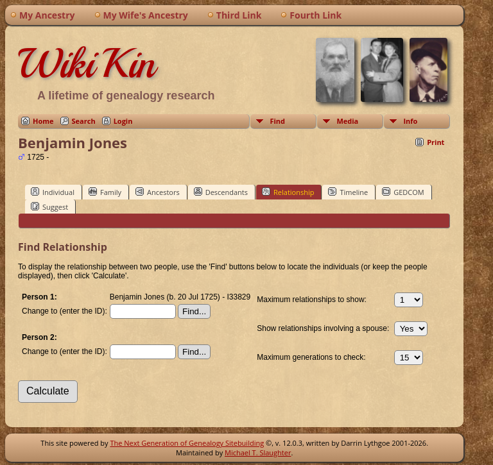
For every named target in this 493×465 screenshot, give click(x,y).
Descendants (221, 192)
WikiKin (86, 63)
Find (277, 121)
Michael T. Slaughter (258, 452)
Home (43, 121)
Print (435, 142)
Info (410, 121)
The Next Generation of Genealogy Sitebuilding (187, 443)
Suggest (49, 206)
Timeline (348, 192)
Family (105, 192)
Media (347, 121)
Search (84, 121)
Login (123, 121)
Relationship (288, 192)
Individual (52, 192)
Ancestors (157, 192)
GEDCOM (403, 192)
